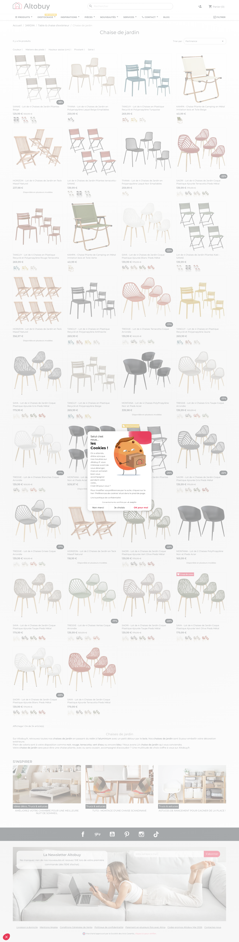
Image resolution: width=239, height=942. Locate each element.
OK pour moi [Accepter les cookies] (141, 507)
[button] (6, 936)
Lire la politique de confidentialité (106, 497)
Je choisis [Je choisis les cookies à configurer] (119, 507)
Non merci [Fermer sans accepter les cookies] (98, 507)
